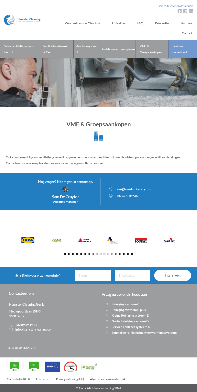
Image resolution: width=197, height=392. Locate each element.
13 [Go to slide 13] (112, 254)
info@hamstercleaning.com (34, 329)
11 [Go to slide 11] (104, 254)
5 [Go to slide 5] (81, 254)
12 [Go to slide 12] (108, 254)
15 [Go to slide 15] (120, 254)
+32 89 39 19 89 (26, 324)
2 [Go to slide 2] (69, 254)
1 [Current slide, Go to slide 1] (65, 254)
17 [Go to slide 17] (128, 254)
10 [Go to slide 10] (101, 254)
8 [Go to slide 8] (93, 254)
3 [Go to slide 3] (73, 254)
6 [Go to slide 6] (85, 254)
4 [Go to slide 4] (77, 254)
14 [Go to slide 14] (116, 254)
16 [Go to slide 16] (124, 254)
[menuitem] (176, 6)
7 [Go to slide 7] (89, 254)
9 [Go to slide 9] (97, 254)
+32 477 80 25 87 (127, 196)
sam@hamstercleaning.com (133, 189)
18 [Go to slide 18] (132, 254)
